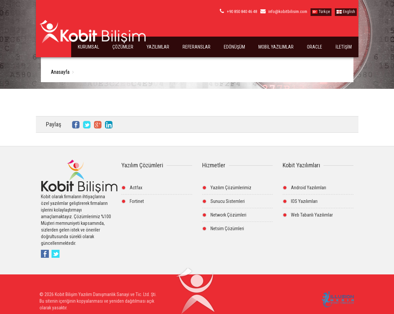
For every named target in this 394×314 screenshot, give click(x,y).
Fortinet (137, 201)
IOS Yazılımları (304, 201)
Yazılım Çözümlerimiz (230, 187)
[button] (195, 293)
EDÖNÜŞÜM (234, 47)
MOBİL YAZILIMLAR (276, 47)
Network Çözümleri (228, 215)
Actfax (136, 187)
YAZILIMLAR (158, 47)
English (345, 11)
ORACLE (314, 47)
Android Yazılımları (308, 187)
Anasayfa (60, 72)
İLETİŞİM (343, 47)
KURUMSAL (88, 47)
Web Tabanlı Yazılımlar (312, 215)
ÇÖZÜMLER (122, 47)
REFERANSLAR (196, 47)
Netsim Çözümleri (227, 228)
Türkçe (321, 11)
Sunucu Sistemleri (227, 201)
